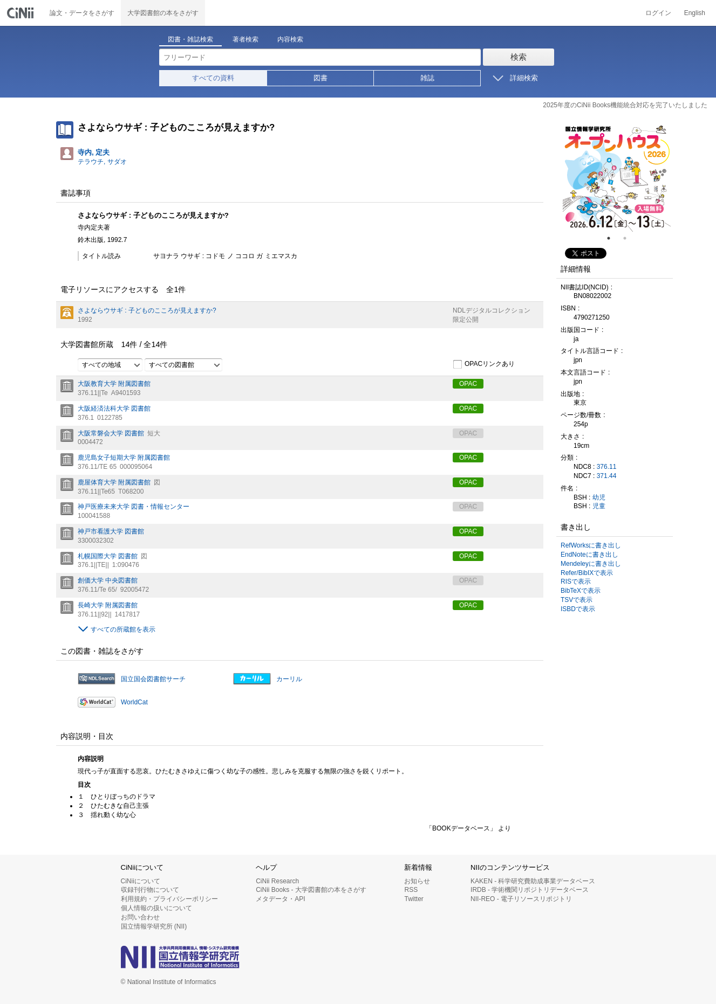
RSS (411, 890)
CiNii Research (277, 881)
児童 (598, 506)
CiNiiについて (140, 881)
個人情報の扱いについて (156, 908)
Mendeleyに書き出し (591, 563)
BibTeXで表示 (581, 590)
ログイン (658, 13)
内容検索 (290, 39)
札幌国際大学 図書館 (108, 556)
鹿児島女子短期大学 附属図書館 (124, 457)
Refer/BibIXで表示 (587, 573)
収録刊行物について (150, 890)
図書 (320, 78)
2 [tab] (629, 238)
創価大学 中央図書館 (108, 580)
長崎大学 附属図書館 (108, 605)
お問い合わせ (140, 917)
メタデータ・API (280, 899)
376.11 (607, 466)
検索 (518, 56)
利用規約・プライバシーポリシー (169, 899)
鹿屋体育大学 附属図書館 (114, 482)
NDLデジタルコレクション (491, 310)
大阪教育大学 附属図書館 (114, 383)
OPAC (468, 383)
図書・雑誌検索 (190, 39)
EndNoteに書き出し (589, 554)
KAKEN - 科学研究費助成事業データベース (532, 881)
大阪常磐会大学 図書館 (111, 433)
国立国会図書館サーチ (153, 679)
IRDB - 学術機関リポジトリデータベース (529, 890)
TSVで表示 (576, 600)
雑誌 (427, 78)
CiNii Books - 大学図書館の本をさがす (311, 890)
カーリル (289, 679)
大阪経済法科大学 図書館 (114, 408)
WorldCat (134, 702)
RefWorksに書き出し (591, 545)
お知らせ (417, 881)
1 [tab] (613, 238)
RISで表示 (576, 581)
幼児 (598, 497)
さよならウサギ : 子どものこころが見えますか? (147, 310)
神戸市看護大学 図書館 (111, 531)
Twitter (413, 899)
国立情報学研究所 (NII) (154, 926)
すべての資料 (213, 78)
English (694, 13)
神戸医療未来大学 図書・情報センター (133, 506)
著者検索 (245, 39)
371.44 (607, 476)
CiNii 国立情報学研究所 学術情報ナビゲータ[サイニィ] (21, 13)
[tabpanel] (616, 178)
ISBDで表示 (578, 609)
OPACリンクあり (484, 364)
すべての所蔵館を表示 (123, 629)
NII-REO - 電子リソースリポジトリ (521, 899)
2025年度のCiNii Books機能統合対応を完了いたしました (625, 105)
